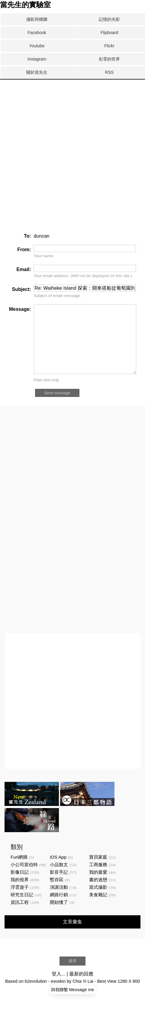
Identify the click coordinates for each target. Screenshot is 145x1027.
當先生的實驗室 (25, 5)
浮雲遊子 (20, 900)
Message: (20, 309)
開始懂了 (59, 915)
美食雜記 (98, 908)
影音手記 (59, 885)
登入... (58, 987)
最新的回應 (81, 987)
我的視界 (20, 893)
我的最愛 (98, 885)
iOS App (58, 870)
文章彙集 (72, 935)
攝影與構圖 (36, 19)
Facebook (36, 32)
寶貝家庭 (98, 870)
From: (24, 249)
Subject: (21, 289)
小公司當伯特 (24, 878)
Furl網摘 (19, 870)
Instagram (36, 59)
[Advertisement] (72, 102)
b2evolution (36, 994)
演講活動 (59, 900)
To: (27, 236)
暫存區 (56, 893)
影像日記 (20, 885)
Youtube (37, 45)
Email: (24, 269)
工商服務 (98, 878)
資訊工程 (20, 915)
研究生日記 (22, 908)
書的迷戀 (98, 893)
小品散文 (59, 878)
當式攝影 (98, 900)
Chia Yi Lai (82, 994)
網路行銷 (59, 908)
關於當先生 (36, 72)
